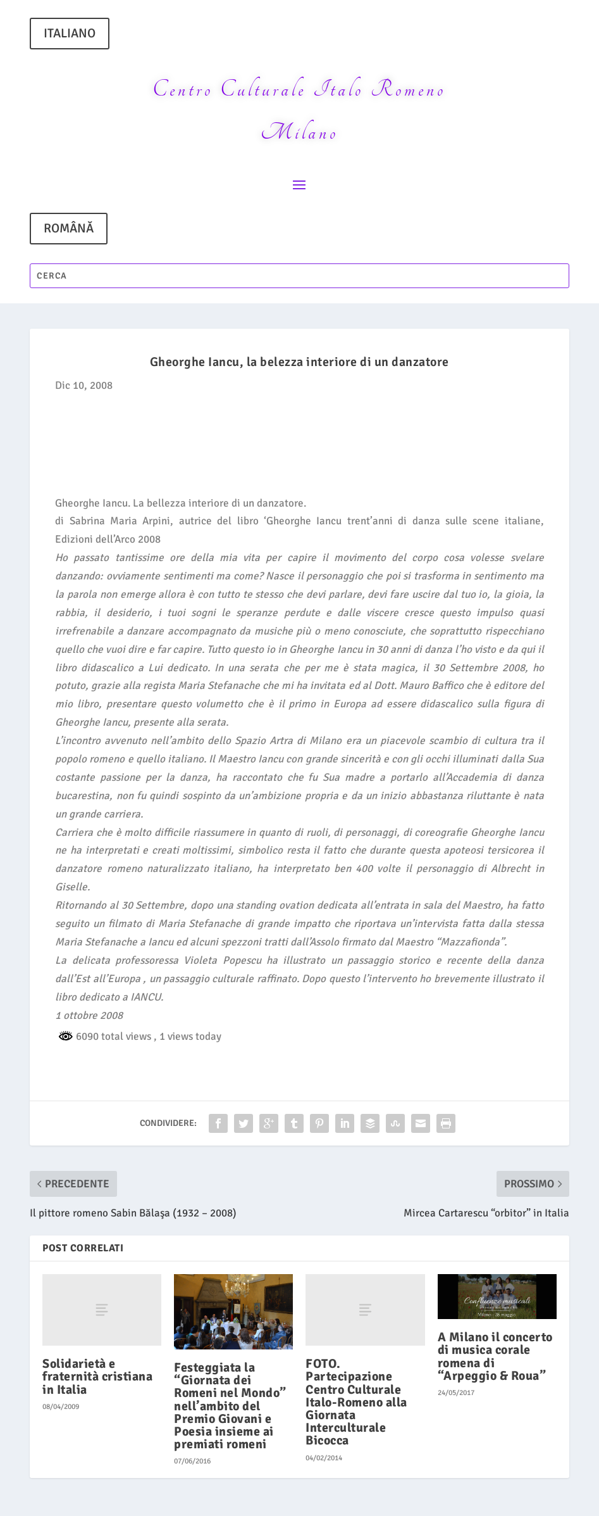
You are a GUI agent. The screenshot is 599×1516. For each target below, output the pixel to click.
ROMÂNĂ (69, 228)
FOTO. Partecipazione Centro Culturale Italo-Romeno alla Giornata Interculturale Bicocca (356, 1402)
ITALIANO (70, 33)
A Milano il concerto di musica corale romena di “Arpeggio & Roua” (495, 1356)
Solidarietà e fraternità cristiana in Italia (97, 1376)
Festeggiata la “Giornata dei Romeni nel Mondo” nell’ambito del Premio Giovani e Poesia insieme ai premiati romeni (230, 1406)
